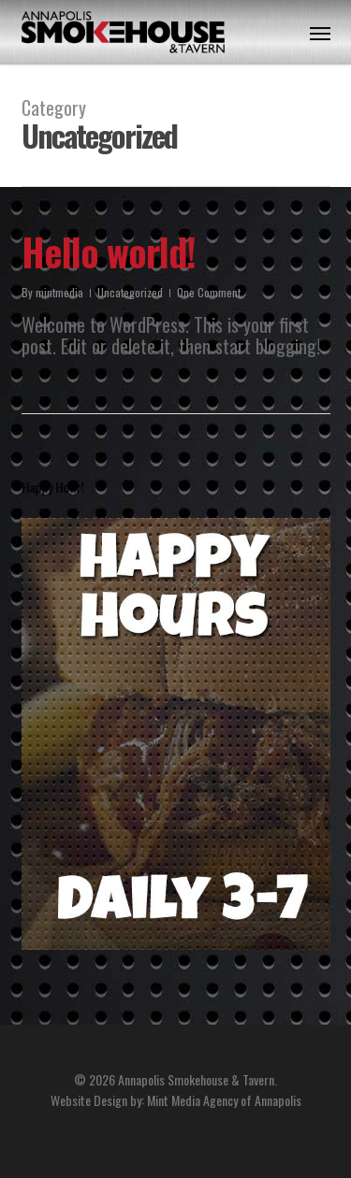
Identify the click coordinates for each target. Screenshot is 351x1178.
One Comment (209, 292)
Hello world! (109, 251)
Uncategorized (130, 292)
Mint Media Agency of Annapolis (224, 1100)
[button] (320, 32)
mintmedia (59, 292)
